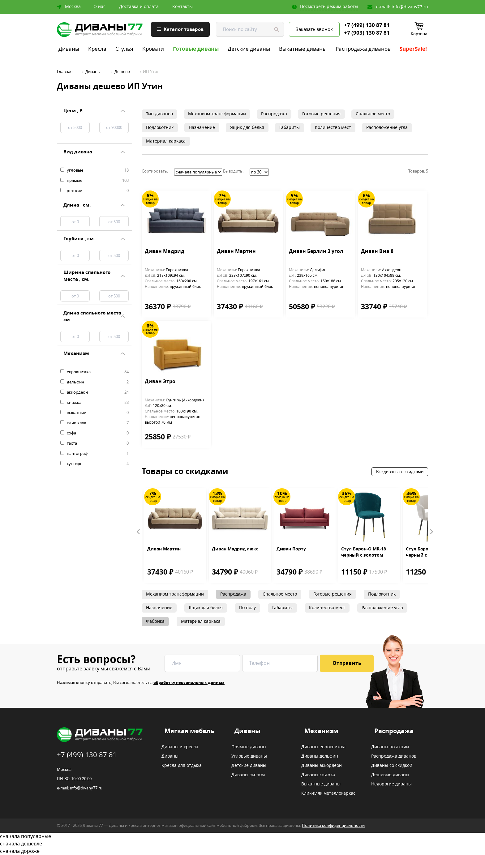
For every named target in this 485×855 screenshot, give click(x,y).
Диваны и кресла (179, 747)
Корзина (419, 34)
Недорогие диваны (391, 784)
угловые (94, 170)
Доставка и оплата (139, 7)
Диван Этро (160, 381)
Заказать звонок (314, 29)
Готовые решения (321, 114)
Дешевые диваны (390, 775)
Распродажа (274, 114)
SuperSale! (413, 49)
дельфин (94, 382)
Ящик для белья (247, 127)
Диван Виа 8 (377, 251)
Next (431, 532)
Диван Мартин (236, 251)
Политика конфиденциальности (333, 825)
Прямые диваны (248, 747)
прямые (94, 180)
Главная (64, 72)
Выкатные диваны (303, 49)
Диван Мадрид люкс (235, 549)
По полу (247, 608)
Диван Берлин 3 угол (316, 251)
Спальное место (373, 114)
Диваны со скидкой (391, 765)
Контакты (182, 7)
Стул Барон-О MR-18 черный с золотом (363, 552)
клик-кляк (94, 423)
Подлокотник (160, 127)
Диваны (68, 49)
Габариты (289, 127)
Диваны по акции (390, 747)
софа (94, 433)
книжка (94, 402)
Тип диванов (159, 114)
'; (198, 172)
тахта (94, 443)
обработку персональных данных (189, 683)
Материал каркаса (166, 141)
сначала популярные (242, 836)
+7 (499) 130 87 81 (367, 25)
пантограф (94, 453)
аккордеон (94, 392)
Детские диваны (249, 49)
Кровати (153, 49)
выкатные (94, 413)
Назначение (202, 127)
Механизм (321, 731)
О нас (99, 7)
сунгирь (94, 464)
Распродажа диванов (363, 49)
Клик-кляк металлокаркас (328, 793)
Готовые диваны (196, 49)
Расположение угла (387, 127)
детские (94, 191)
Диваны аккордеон (321, 765)
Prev (138, 532)
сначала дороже (242, 851)
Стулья (124, 49)
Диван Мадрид (164, 251)
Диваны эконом (248, 775)
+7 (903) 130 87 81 (367, 33)
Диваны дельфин (319, 756)
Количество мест (333, 127)
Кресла (97, 49)
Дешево (122, 72)
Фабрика (155, 621)
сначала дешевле (242, 844)
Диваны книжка (318, 775)
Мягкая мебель (189, 731)
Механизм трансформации (217, 114)
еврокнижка (94, 372)
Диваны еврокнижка (323, 747)
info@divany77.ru (410, 7)
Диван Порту (291, 549)
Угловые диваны (249, 756)
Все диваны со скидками (399, 472)
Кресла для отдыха (181, 765)
